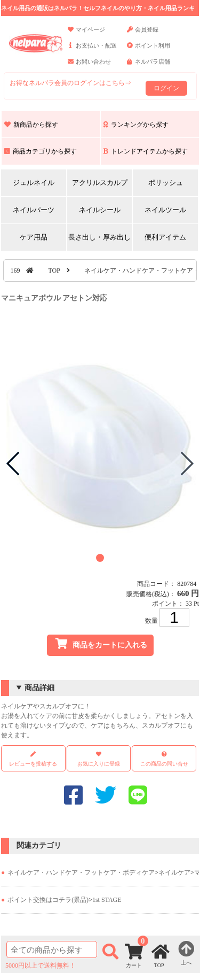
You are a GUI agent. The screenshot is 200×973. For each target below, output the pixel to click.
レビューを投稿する (33, 759)
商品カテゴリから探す (40, 151)
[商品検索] (51, 949)
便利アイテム (165, 237)
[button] (100, 558)
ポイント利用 (148, 50)
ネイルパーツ (33, 210)
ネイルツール (165, 210)
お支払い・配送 (92, 50)
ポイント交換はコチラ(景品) (48, 900)
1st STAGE (107, 900)
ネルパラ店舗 (148, 66)
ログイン (166, 88)
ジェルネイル (33, 183)
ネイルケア (174, 872)
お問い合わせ (89, 66)
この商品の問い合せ (164, 764)
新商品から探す (31, 124)
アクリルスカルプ (99, 183)
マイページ (86, 34)
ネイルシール (100, 210)
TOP (54, 270)
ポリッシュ (165, 183)
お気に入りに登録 (98, 764)
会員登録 (142, 34)
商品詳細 (39, 688)
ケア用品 (33, 237)
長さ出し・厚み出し (99, 237)
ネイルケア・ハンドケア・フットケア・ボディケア (81, 872)
